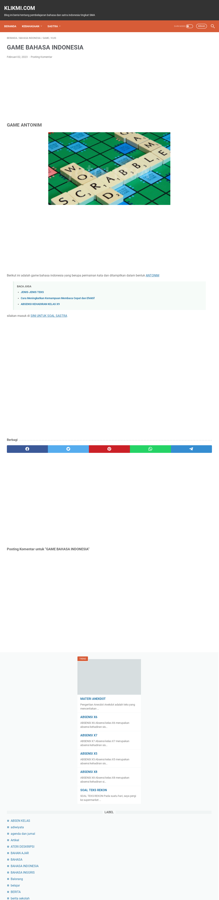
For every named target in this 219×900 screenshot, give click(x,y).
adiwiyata (168, 198)
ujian (165, 845)
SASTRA (55, 19)
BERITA (167, 263)
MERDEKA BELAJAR (175, 547)
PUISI (165, 683)
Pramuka (168, 657)
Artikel (166, 211)
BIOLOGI (167, 282)
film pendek (169, 347)
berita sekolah (171, 269)
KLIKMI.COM (22, 4)
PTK (164, 677)
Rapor (166, 690)
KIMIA (166, 424)
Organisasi (169, 606)
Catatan (167, 301)
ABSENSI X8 (169, 143)
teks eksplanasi (172, 793)
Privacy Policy (109, 886)
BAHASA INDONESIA (176, 237)
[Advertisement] (75, 86)
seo (164, 735)
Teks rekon (169, 819)
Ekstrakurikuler (172, 327)
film (164, 340)
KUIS (165, 444)
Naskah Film (170, 573)
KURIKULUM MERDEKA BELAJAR (184, 457)
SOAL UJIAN (170, 767)
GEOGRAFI (169, 373)
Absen (198, 19)
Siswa (166, 754)
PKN (165, 644)
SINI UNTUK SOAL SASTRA (49, 316)
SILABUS (168, 741)
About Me (92, 886)
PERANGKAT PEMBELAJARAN (182, 638)
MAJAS (167, 470)
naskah (167, 567)
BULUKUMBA (171, 295)
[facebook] (20, 450)
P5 (163, 612)
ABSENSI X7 (169, 106)
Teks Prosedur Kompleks (178, 813)
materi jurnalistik (173, 509)
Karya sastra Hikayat (176, 405)
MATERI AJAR (171, 496)
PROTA (166, 670)
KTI (164, 437)
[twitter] (48, 450)
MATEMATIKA (171, 483)
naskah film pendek (175, 580)
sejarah (167, 716)
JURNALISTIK (171, 399)
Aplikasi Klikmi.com (149, 886)
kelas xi (167, 418)
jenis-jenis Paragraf (175, 392)
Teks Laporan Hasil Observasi (182, 806)
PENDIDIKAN (170, 631)
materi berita (170, 502)
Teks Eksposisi (172, 800)
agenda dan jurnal (174, 204)
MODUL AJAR (171, 560)
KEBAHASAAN (33, 19)
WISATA (167, 864)
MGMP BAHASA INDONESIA (181, 554)
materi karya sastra (175, 521)
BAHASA (167, 230)
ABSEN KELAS (171, 192)
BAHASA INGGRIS (174, 243)
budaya (167, 289)
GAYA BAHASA (172, 366)
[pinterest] (75, 450)
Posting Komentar (41, 53)
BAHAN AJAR (171, 224)
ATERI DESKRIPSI (173, 217)
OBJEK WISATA (172, 599)
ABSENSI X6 (169, 88)
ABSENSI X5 (169, 124)
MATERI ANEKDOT (173, 70)
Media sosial (170, 534)
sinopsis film (170, 748)
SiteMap (77, 886)
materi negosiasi (173, 528)
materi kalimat (171, 515)
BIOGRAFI (168, 276)
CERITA (167, 308)
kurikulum (168, 450)
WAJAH (167, 858)
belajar (166, 256)
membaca (168, 541)
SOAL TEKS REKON (174, 161)
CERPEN (167, 314)
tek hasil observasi (174, 780)
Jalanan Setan (171, 386)
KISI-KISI (167, 431)
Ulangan (167, 851)
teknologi (168, 787)
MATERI (167, 489)
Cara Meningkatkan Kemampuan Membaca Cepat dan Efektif (58, 299)
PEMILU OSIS (171, 625)
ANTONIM (23, 276)
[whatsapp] (103, 450)
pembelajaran (171, 618)
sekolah (167, 722)
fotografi (167, 353)
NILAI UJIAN (170, 593)
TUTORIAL (169, 838)
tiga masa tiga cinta (175, 826)
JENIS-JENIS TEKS (32, 293)
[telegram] (130, 450)
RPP (164, 696)
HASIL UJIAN (170, 379)
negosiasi (168, 586)
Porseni (167, 651)
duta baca (168, 321)
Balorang (168, 250)
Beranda (13, 19)
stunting (167, 774)
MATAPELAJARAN (174, 476)
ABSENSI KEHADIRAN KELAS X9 (40, 305)
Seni (165, 728)
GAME (166, 360)
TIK (164, 832)
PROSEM (168, 664)
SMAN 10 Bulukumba (176, 761)
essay (166, 334)
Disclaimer (128, 886)
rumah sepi (169, 703)
